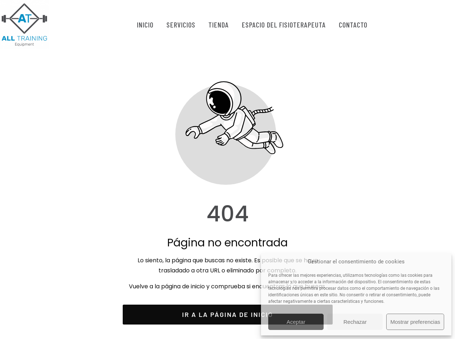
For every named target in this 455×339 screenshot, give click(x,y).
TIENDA (218, 24)
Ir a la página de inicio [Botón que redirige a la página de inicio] (227, 314)
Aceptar (296, 322)
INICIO (145, 24)
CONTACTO (353, 24)
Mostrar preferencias (415, 322)
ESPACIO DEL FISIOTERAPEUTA (284, 24)
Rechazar (355, 322)
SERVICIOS (181, 24)
